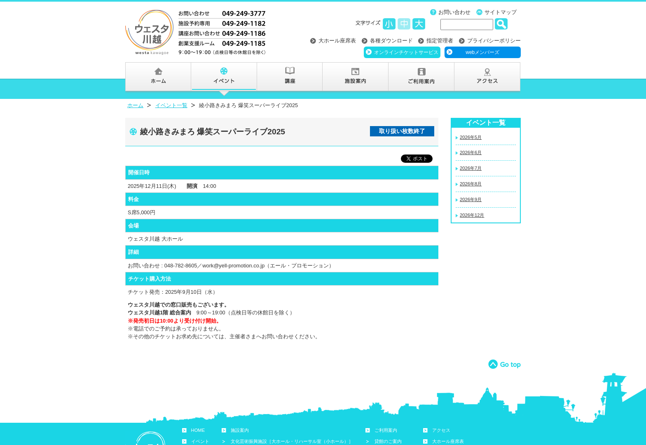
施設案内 (240, 430)
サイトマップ (501, 12)
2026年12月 (472, 215)
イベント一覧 (171, 105)
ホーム (135, 105)
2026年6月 (471, 152)
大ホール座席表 (337, 40)
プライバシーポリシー (494, 40)
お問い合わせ (454, 12)
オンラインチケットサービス (406, 52)
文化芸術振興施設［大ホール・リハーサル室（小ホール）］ (292, 441)
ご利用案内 (385, 430)
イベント (200, 441)
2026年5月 (471, 137)
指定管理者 (439, 40)
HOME (198, 430)
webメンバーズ (482, 52)
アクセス (441, 430)
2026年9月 (471, 199)
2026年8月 (471, 183)
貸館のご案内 (388, 441)
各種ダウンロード (391, 40)
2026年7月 (471, 168)
